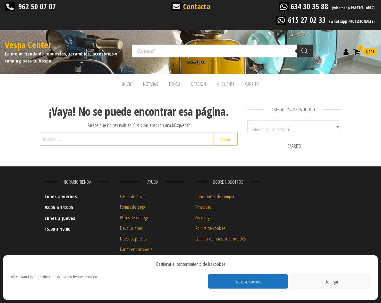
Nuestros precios (133, 238)
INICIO (127, 84)
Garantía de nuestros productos (220, 238)
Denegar (331, 281)
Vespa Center (28, 45)
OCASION (198, 84)
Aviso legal (203, 217)
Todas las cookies (247, 281)
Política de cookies (210, 228)
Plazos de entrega (134, 217)
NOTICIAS (150, 84)
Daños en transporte (136, 249)
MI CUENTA (225, 84)
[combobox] (294, 126)
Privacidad (203, 207)
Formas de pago (132, 207)
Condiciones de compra (214, 196)
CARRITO (252, 84)
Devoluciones (131, 228)
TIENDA (174, 84)
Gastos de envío (133, 196)
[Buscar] (305, 51)
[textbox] (294, 129)
